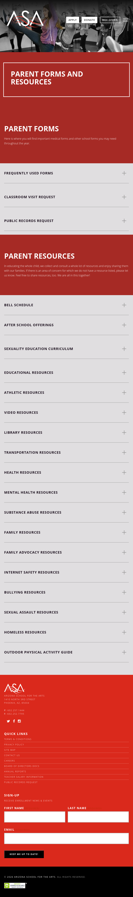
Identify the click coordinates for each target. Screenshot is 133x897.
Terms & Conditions (18, 739)
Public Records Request (21, 782)
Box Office (110, 20)
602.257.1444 (16, 710)
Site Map (10, 749)
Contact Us (12, 755)
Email (17, 830)
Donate (89, 20)
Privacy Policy (14, 744)
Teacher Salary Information (24, 776)
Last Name (85, 808)
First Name (21, 808)
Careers (9, 760)
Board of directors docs (21, 766)
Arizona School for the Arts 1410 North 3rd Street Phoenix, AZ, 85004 (24, 699)
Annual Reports (15, 771)
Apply (73, 20)
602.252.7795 (15, 713)
